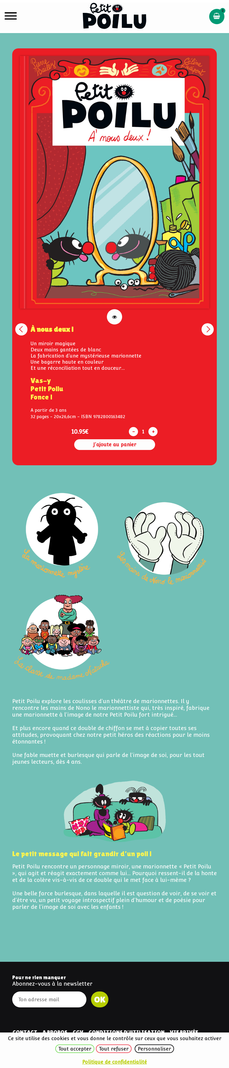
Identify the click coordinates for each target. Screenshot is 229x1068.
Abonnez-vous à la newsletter (52, 983)
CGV (78, 1032)
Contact (25, 1032)
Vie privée (184, 1032)
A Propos (54, 1032)
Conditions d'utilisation (127, 1032)
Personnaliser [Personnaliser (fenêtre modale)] (154, 1049)
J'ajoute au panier (114, 445)
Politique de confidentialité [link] (114, 1062)
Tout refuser (114, 1049)
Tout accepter (74, 1049)
